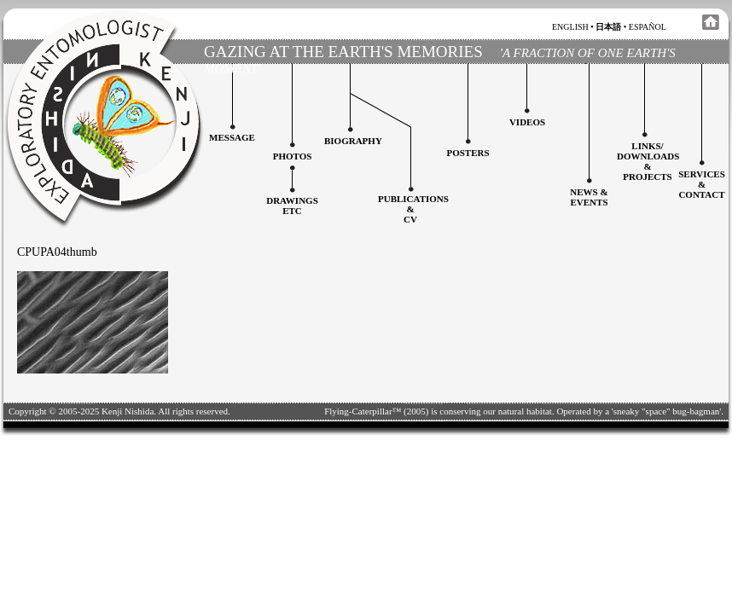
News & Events (588, 197)
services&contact (701, 184)
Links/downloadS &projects (648, 161)
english (570, 27)
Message (232, 137)
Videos (527, 122)
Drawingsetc (292, 205)
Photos (292, 156)
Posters (467, 153)
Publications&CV (413, 209)
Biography (353, 141)
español (647, 27)
